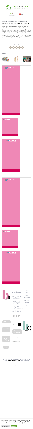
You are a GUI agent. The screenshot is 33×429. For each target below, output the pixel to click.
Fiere (13, 23)
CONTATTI (27, 302)
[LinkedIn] (19, 316)
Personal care (26, 23)
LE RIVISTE (27, 295)
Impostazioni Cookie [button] (5, 426)
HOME (27, 290)
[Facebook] (16, 316)
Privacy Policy (17, 360)
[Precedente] (3, 59)
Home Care (18, 23)
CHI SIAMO (27, 292)
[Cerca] (19, 324)
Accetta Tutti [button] (13, 426)
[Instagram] (14, 316)
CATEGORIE (27, 300)
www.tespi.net (18, 311)
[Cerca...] (14, 324)
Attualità (8, 23)
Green (15, 23)
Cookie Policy (11, 360)
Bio (11, 23)
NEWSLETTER (27, 297)
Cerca (27, 305)
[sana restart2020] (16, 11)
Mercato (22, 23)
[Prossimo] (30, 59)
